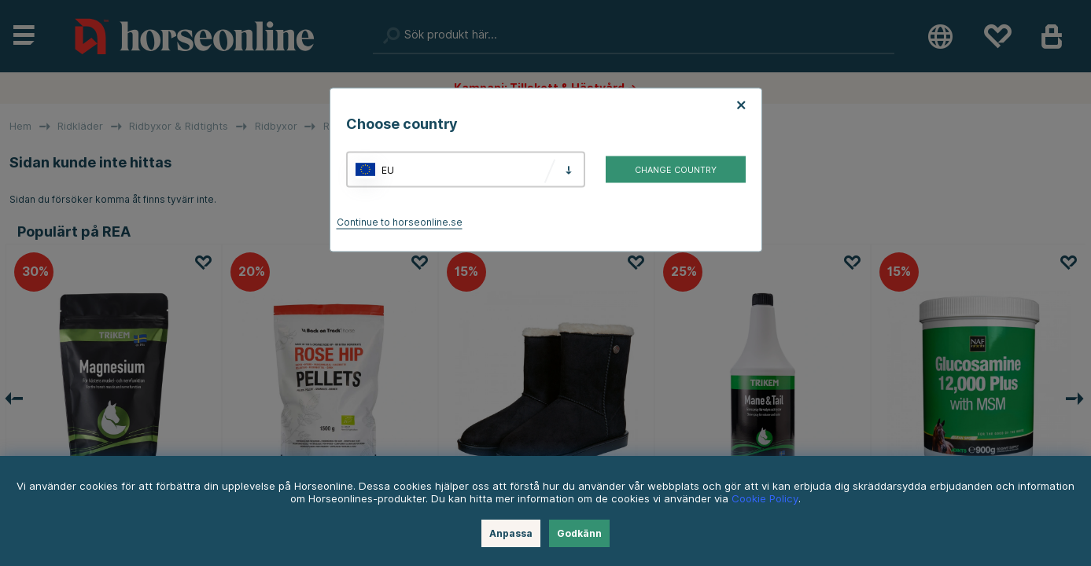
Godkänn (579, 533)
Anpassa (511, 533)
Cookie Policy (765, 498)
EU (387, 169)
